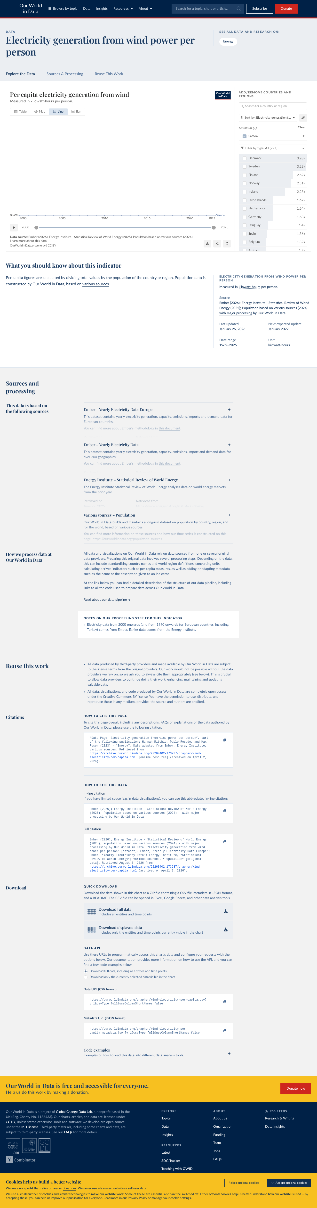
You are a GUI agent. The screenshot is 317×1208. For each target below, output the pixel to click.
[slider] (36, 227)
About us (220, 1129)
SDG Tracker (170, 1172)
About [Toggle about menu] (145, 8)
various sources (95, 284)
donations (69, 1188)
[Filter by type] (273, 148)
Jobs (216, 1162)
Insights (102, 8)
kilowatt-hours (249, 287)
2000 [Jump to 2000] (25, 227)
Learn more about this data (28, 241)
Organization (222, 1138)
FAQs (68, 1143)
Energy (228, 41)
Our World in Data (30, 8)
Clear (302, 127)
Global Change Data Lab (74, 1123)
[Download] (207, 243)
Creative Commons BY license (125, 697)
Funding (219, 1146)
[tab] (20, 111)
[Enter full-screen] (227, 243)
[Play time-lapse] (14, 227)
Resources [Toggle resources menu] (123, 8)
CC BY (52, 245)
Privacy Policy (137, 1198)
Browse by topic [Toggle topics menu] (62, 8)
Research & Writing (279, 1129)
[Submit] (238, 8)
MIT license (29, 1138)
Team (217, 1154)
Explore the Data (20, 74)
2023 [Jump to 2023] (225, 227)
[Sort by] (268, 118)
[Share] (217, 243)
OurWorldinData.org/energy (28, 245)
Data (86, 8)
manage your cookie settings (171, 1198)
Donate (286, 8)
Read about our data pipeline (107, 599)
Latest (165, 1164)
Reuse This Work (109, 74)
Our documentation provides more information (142, 969)
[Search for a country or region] (273, 106)
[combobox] (208, 9)
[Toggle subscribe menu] (259, 9)
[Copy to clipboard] (219, 740)
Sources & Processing (65, 74)
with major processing (235, 313)
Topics (166, 1129)
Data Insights (275, 1138)
